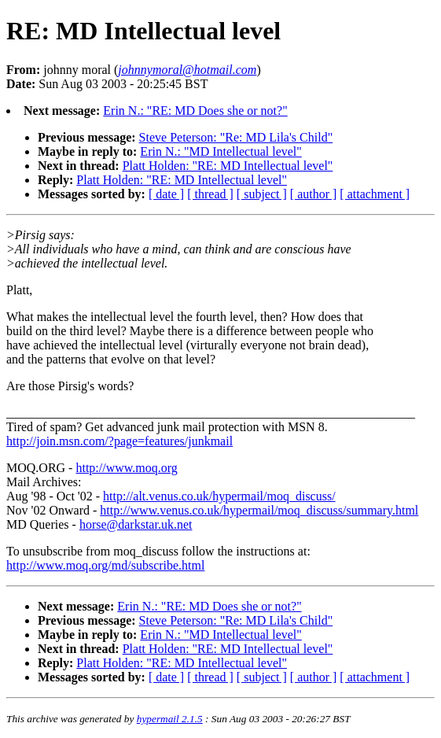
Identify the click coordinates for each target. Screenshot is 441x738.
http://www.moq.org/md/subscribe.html (105, 565)
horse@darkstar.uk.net (136, 524)
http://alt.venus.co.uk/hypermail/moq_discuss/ (219, 496)
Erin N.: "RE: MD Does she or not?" (195, 110)
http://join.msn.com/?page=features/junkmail (119, 441)
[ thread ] (210, 194)
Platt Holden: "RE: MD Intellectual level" (228, 165)
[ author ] (313, 194)
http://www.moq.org (126, 467)
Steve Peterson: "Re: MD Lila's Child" (236, 137)
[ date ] (166, 194)
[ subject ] (262, 194)
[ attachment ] (375, 194)
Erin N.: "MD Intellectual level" (220, 151)
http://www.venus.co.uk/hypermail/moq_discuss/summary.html (259, 510)
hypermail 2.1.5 (170, 719)
